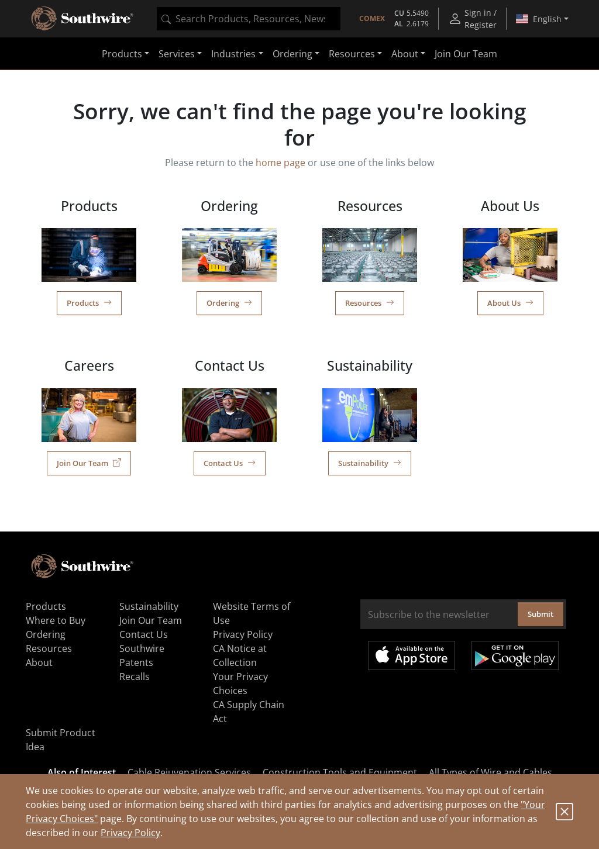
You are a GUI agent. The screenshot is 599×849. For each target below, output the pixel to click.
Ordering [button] (292, 53)
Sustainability (369, 463)
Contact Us (230, 463)
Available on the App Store (411, 655)
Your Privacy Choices (240, 683)
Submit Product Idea (60, 739)
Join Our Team (466, 53)
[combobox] (248, 18)
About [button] (404, 53)
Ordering (229, 303)
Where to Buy (55, 620)
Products (89, 303)
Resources (369, 303)
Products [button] (122, 53)
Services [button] (177, 53)
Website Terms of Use (251, 613)
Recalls (134, 676)
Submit (540, 614)
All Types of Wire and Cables (490, 772)
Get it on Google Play (515, 655)
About (39, 662)
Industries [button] (233, 53)
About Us (510, 303)
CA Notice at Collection (240, 655)
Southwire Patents (141, 655)
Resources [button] (352, 53)
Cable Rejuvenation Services (189, 772)
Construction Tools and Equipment (340, 772)
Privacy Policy (130, 832)
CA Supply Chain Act (248, 711)
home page (280, 162)
